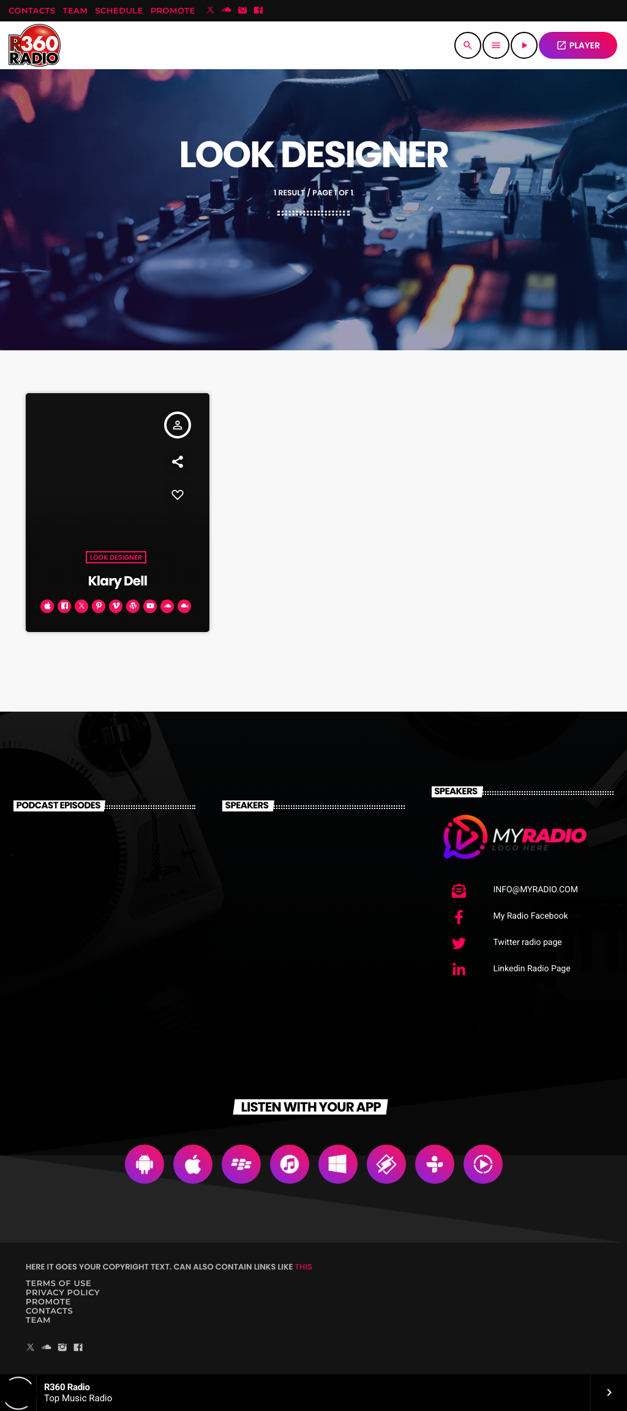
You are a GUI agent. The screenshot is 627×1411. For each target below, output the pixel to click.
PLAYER (578, 45)
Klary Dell (118, 580)
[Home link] (35, 45)
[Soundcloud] (226, 11)
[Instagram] (242, 11)
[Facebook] (258, 11)
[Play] (524, 45)
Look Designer (116, 557)
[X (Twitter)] (211, 11)
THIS (303, 1267)
